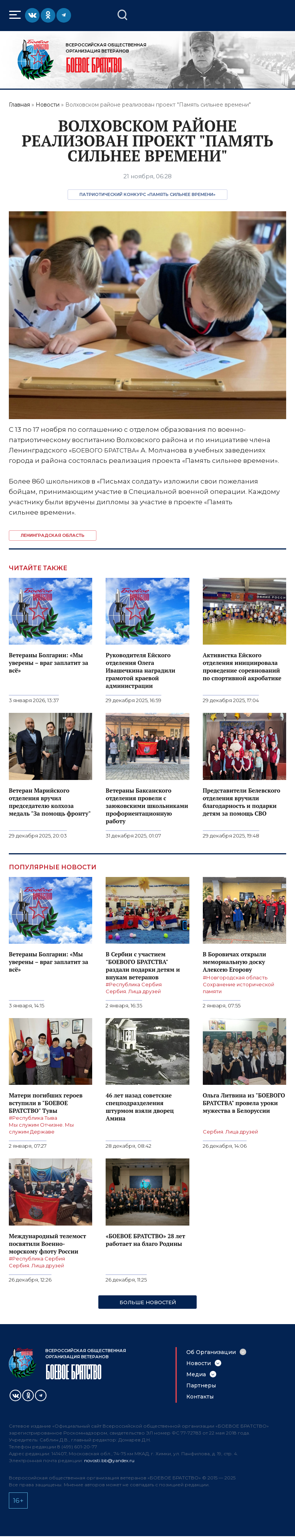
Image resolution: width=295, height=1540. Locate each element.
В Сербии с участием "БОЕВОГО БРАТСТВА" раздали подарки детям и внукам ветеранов (143, 965)
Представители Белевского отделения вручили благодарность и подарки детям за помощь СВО (241, 801)
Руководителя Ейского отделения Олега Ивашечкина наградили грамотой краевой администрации (140, 670)
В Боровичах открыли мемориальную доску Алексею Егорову (234, 961)
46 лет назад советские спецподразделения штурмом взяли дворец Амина (140, 1106)
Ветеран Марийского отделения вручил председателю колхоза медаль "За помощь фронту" (50, 801)
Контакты (200, 1396)
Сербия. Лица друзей (133, 991)
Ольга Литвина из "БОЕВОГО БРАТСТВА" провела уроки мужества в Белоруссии (244, 1102)
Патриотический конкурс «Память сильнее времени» (147, 194)
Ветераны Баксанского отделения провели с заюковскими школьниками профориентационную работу (147, 805)
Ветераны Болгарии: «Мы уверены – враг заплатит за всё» (48, 662)
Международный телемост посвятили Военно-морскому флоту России (47, 1243)
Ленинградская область (53, 535)
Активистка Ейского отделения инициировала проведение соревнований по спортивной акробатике (242, 666)
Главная (19, 104)
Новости (48, 104)
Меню (16, 15)
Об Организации (211, 1352)
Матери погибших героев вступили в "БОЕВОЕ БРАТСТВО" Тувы (46, 1102)
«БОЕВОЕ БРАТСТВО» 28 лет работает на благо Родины (145, 1239)
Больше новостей (147, 1302)
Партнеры (201, 1385)
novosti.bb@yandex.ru (109, 1460)
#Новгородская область (235, 977)
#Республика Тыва (33, 1118)
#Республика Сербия (134, 984)
